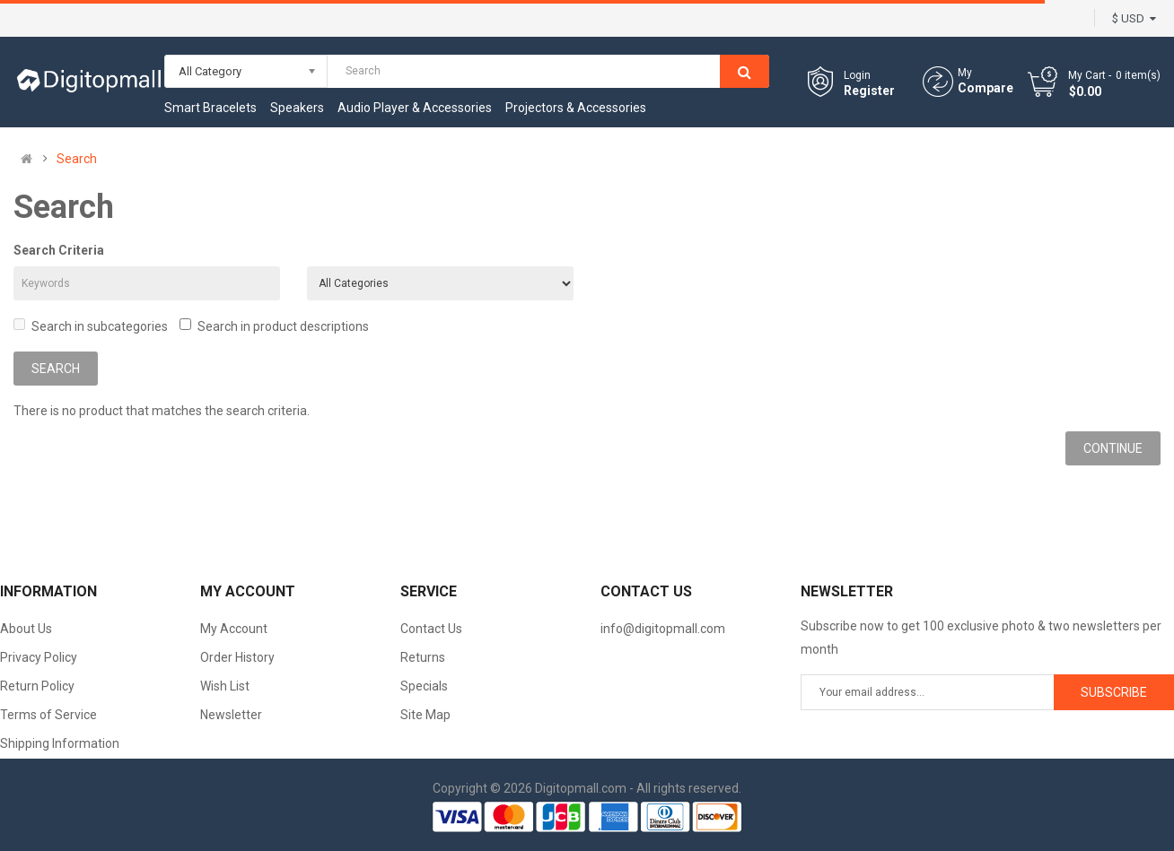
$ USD (1134, 18)
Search (77, 158)
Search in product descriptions (274, 326)
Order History (237, 657)
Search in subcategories (90, 326)
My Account (233, 628)
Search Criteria (58, 250)
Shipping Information (59, 743)
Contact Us (431, 628)
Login (857, 75)
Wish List (225, 686)
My (965, 72)
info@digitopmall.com (662, 628)
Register (869, 90)
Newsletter (231, 715)
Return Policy (37, 686)
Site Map (425, 715)
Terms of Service (48, 715)
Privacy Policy (38, 657)
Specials (424, 686)
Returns (422, 657)
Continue (1113, 448)
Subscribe (1114, 692)
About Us (26, 628)
